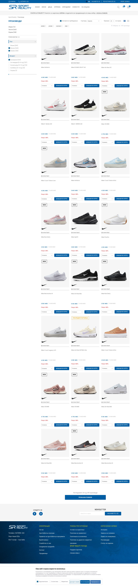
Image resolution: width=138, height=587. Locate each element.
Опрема (12, 32)
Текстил (13, 29)
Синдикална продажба (46, 547)
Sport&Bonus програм (46, 533)
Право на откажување (108, 536)
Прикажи (106, 21)
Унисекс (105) (14, 51)
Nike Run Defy (45, 237)
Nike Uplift (74, 237)
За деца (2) (13, 70)
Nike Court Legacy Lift (48, 350)
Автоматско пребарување (70, 21)
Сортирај (83, 21)
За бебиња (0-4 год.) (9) (17, 68)
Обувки (12, 27)
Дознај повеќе (87, 13)
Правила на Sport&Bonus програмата (52, 536)
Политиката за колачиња (78, 536)
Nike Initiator (45, 67)
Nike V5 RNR (105, 124)
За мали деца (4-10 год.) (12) (18, 65)
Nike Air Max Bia (76, 294)
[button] (120, 8)
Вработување (43, 540)
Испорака (104, 530)
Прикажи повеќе (85, 497)
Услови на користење (77, 530)
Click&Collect (75, 553)
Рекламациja (105, 540)
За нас (41, 530)
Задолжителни (43, 581)
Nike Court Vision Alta (108, 180)
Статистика (54, 581)
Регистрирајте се (109, 1)
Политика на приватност (78, 533)
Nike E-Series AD (46, 124)
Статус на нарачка (107, 543)
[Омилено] (123, 7)
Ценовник (73, 543)
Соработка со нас (45, 543)
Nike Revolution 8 (47, 294)
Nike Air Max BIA (106, 407)
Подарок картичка (76, 550)
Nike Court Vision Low (48, 181)
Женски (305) (14, 48)
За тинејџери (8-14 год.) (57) (18, 62)
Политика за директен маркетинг (81, 540)
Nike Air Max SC (106, 67)
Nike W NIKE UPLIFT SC (78, 67)
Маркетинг (65, 581)
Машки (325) (14, 45)
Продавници (43, 553)
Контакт (41, 550)
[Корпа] (128, 7)
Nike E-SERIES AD (76, 124)
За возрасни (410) (15, 60)
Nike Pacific (105, 237)
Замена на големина (108, 533)
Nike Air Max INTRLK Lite (79, 350)
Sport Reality (12, 17)
